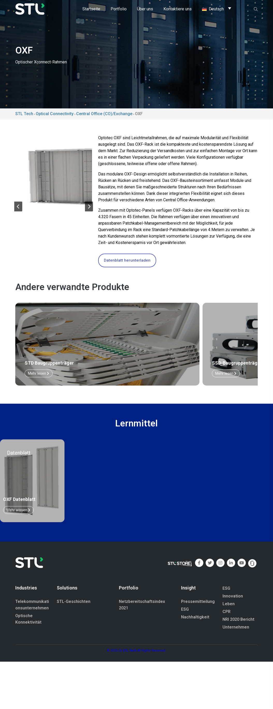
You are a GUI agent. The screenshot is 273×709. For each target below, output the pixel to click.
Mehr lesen (100, 374)
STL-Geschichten (73, 602)
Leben (228, 604)
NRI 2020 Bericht (238, 619)
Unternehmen (235, 627)
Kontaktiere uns (177, 8)
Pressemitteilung (198, 602)
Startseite (91, 8)
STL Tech (129, 651)
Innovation (232, 596)
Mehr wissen (18, 510)
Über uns (145, 8)
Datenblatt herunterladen (127, 260)
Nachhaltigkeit (195, 617)
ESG (185, 609)
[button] (18, 207)
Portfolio (119, 8)
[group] (53, 173)
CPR (226, 611)
